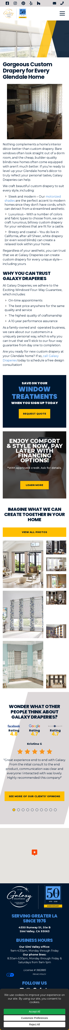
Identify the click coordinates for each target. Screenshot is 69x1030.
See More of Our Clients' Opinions (34, 797)
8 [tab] (46, 811)
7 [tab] (42, 811)
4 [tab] (28, 811)
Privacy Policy (39, 974)
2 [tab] (19, 811)
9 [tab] (51, 811)
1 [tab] (14, 811)
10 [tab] (56, 811)
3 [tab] (23, 811)
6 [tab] (37, 811)
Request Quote (34, 413)
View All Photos (34, 533)
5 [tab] (33, 811)
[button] (34, 852)
